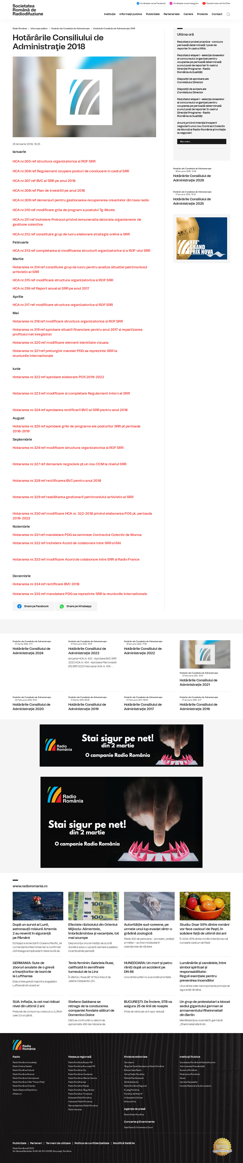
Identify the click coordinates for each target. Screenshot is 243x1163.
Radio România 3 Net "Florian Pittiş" (29, 1082)
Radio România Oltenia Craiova (82, 1078)
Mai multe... (185, 142)
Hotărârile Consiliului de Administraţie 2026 (201, 175)
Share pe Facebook (36, 606)
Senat (182, 1078)
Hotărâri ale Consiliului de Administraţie (70, 29)
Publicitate (153, 14)
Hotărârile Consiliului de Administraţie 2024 (38, 648)
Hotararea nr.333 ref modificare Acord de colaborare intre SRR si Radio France (76, 559)
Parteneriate (172, 14)
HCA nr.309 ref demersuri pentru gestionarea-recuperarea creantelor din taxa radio (81, 200)
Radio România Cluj (77, 1070)
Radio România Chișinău (24, 1086)
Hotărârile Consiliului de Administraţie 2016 (205, 702)
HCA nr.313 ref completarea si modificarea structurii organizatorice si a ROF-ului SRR (81, 250)
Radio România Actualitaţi (25, 1062)
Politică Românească (134, 1078)
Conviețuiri (129, 1062)
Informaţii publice (130, 14)
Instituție (109, 14)
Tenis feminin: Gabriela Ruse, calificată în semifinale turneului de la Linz (93, 970)
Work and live (130, 1102)
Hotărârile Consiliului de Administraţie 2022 (149, 648)
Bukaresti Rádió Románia (80, 1098)
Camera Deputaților (189, 1082)
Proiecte (202, 14)
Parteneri (36, 1143)
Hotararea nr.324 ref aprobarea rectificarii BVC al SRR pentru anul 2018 (70, 410)
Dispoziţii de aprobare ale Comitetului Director (201, 81)
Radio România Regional (135, 1086)
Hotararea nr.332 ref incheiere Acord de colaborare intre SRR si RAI (67, 543)
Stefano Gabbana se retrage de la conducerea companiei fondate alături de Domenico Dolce (93, 1010)
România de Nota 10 (133, 1094)
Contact (217, 14)
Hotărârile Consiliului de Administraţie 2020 (38, 702)
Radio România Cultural (23, 1070)
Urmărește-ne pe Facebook (151, 3)
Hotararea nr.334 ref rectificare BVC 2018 (46, 584)
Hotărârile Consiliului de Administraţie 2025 (201, 199)
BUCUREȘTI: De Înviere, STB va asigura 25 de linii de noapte (149, 1004)
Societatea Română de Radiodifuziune (197, 1062)
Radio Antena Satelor (22, 1066)
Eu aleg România (131, 1090)
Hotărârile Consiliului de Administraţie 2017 (149, 702)
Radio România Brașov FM (80, 1062)
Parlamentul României (190, 1074)
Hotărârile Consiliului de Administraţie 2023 (93, 654)
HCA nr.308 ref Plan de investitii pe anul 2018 (49, 190)
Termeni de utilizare (58, 1143)
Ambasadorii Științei (133, 1098)
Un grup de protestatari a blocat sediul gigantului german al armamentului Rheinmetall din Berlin (205, 1010)
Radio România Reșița (78, 1086)
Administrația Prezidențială (192, 1066)
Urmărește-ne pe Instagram (184, 3)
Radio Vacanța (75, 1109)
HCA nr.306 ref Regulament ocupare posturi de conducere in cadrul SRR (71, 171)
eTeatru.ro (17, 1094)
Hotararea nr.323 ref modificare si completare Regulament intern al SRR (71, 393)
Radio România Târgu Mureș (81, 1090)
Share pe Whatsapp (78, 606)
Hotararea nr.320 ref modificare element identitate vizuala (61, 342)
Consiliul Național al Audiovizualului (195, 1086)
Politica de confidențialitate (92, 1143)
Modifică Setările (124, 1143)
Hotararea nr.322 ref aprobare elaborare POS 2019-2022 (58, 377)
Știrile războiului (131, 1082)
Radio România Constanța (80, 1074)
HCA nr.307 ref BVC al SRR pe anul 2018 (44, 181)
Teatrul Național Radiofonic (25, 1090)
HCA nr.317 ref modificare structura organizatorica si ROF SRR (63, 305)
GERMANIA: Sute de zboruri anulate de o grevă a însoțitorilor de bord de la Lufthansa (38, 972)
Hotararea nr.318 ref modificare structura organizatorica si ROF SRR (68, 321)
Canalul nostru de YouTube (216, 3)
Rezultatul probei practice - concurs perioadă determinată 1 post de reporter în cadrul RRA (201, 45)
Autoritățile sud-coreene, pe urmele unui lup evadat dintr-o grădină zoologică (149, 920)
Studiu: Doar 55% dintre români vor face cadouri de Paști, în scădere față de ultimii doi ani (205, 918)
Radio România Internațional (26, 1078)
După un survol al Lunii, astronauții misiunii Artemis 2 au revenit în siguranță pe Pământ (38, 922)
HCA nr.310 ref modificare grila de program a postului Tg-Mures (64, 210)
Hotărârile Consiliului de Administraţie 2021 (205, 664)
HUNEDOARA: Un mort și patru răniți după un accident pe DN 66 (149, 968)
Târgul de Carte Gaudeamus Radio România (144, 1066)
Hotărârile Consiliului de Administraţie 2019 (93, 702)
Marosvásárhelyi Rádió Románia (83, 1106)
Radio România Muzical (23, 1074)
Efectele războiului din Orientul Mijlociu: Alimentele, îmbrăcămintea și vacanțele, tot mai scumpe (93, 922)
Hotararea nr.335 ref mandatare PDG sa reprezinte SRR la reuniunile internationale (80, 594)
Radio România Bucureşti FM (81, 1066)
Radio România (20, 29)
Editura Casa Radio (132, 1070)
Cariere (188, 14)
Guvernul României (188, 1070)
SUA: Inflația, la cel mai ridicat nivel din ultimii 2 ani (38, 1006)
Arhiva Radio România (134, 1074)
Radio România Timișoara (80, 1094)
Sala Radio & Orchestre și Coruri (138, 1127)
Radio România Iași (77, 1082)
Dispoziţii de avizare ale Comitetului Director (201, 91)
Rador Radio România (134, 1115)
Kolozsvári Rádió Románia (80, 1102)
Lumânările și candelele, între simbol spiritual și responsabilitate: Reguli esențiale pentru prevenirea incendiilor (205, 974)
